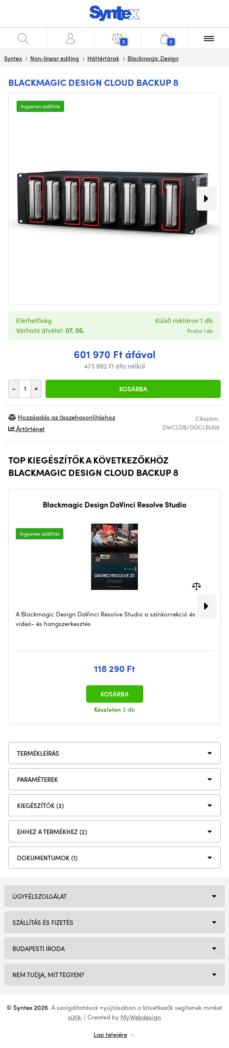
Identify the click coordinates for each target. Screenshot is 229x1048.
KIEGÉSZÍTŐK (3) (40, 805)
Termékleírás (38, 753)
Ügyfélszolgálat (39, 896)
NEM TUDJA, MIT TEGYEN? (48, 974)
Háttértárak (103, 58)
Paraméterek (37, 779)
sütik (74, 1016)
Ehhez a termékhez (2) (52, 831)
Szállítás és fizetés (42, 922)
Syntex (13, 58)
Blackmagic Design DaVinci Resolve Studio (114, 504)
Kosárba (133, 388)
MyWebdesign (141, 1016)
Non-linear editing (54, 58)
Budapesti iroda (38, 948)
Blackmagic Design (153, 58)
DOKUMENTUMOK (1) (47, 857)
